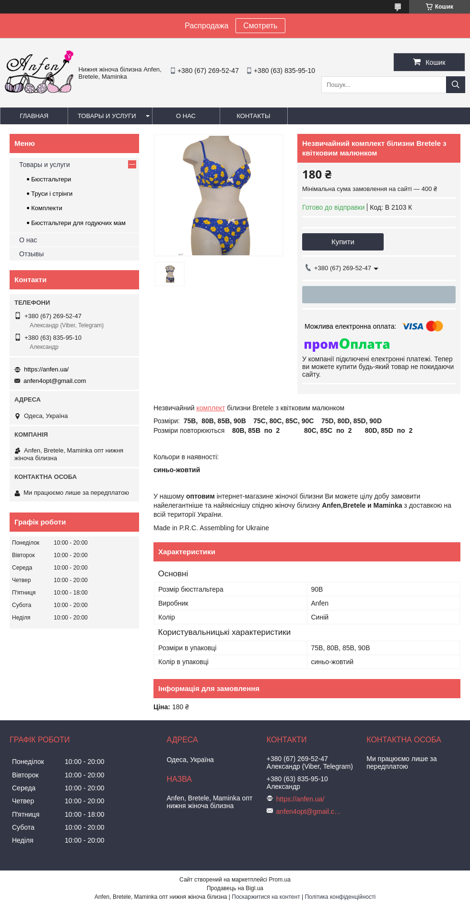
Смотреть (260, 26)
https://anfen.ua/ (46, 369)
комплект (210, 408)
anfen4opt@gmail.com (55, 380)
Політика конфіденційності (340, 897)
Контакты (253, 115)
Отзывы (31, 254)
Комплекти (46, 208)
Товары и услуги (107, 115)
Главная (34, 115)
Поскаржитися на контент (266, 897)
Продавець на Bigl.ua (235, 888)
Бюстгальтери (51, 179)
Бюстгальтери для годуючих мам (78, 222)
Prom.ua (280, 879)
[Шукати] (455, 84)
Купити (342, 242)
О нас (186, 115)
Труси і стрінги (51, 193)
